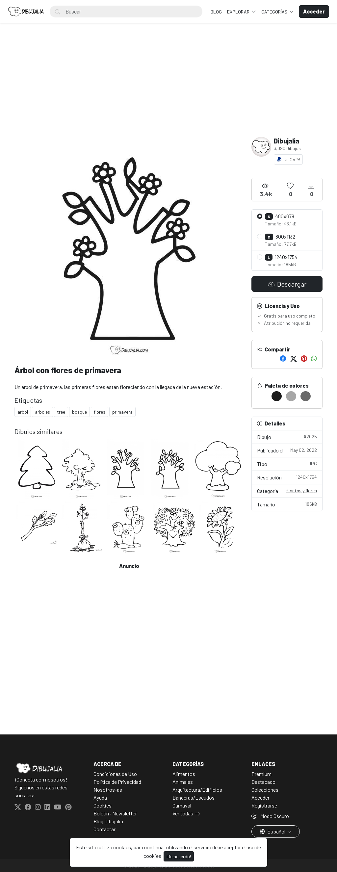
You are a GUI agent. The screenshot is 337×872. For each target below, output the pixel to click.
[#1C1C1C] (277, 396)
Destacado (263, 782)
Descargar (287, 284)
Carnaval (181, 805)
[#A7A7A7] (291, 396)
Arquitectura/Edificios (197, 789)
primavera (122, 412)
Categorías (274, 11)
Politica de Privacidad (117, 782)
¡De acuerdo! (179, 856)
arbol (22, 412)
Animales (182, 782)
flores (99, 412)
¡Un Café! (288, 159)
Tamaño (287, 503)
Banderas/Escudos (193, 797)
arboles (42, 412)
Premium (261, 774)
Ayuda (100, 797)
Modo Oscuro (270, 816)
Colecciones (264, 789)
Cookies (102, 805)
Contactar (104, 829)
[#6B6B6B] (305, 396)
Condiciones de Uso (115, 774)
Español (273, 831)
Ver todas (182, 813)
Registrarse (264, 805)
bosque (79, 412)
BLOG (216, 11)
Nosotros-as (107, 789)
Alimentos (183, 774)
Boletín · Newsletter (115, 813)
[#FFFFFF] (262, 396)
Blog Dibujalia (108, 821)
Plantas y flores (301, 490)
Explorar (238, 11)
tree (61, 412)
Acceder (260, 797)
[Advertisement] (168, 87)
